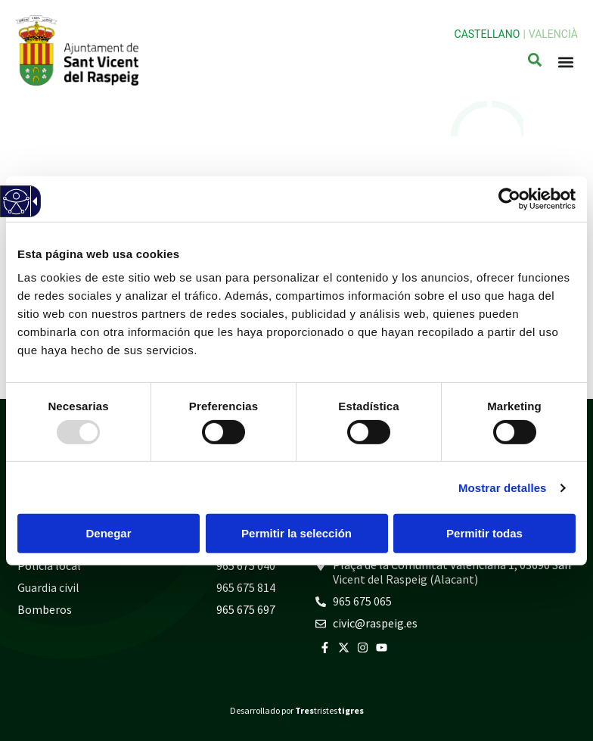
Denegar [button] (108, 533)
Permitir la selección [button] (296, 533)
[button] (565, 62)
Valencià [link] (553, 34)
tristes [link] (329, 710)
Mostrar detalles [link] (502, 487)
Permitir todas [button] (484, 533)
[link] (509, 198)
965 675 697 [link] (245, 609)
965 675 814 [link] (245, 587)
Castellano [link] (487, 34)
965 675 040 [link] (245, 565)
